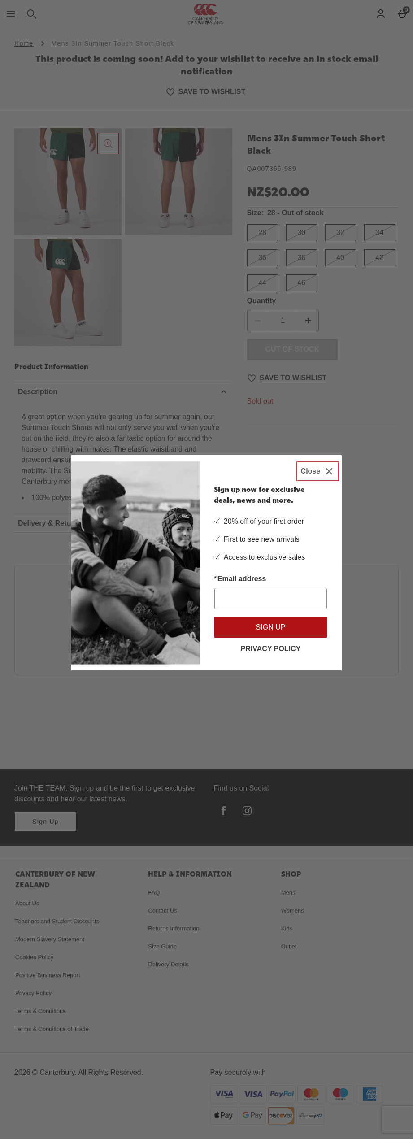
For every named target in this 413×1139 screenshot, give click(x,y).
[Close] (317, 471)
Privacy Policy (271, 648)
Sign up (271, 627)
